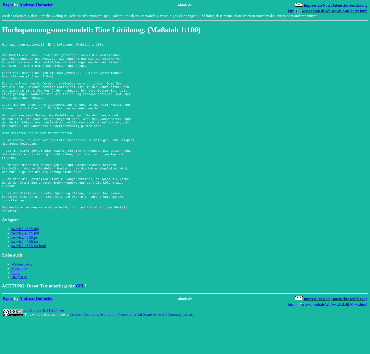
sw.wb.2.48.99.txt (24, 276)
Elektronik (19, 303)
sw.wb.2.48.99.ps (24, 272)
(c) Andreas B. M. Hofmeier (45, 345)
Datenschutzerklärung (349, 5)
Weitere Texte (21, 299)
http (291, 11)
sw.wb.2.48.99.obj (25, 263)
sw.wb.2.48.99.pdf (25, 268)
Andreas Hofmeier (36, 5)
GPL (80, 320)
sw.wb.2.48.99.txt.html (28, 280)
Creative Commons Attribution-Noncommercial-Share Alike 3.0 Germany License (132, 349)
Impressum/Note (317, 5)
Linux (15, 307)
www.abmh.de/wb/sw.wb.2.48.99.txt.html (334, 11)
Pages (8, 5)
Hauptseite (19, 312)
